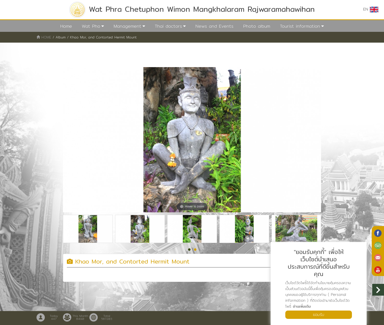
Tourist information (300, 26)
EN (370, 9)
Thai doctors (168, 26)
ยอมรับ (318, 315)
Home (66, 26)
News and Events (214, 26)
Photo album (256, 26)
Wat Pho (91, 26)
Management (127, 26)
